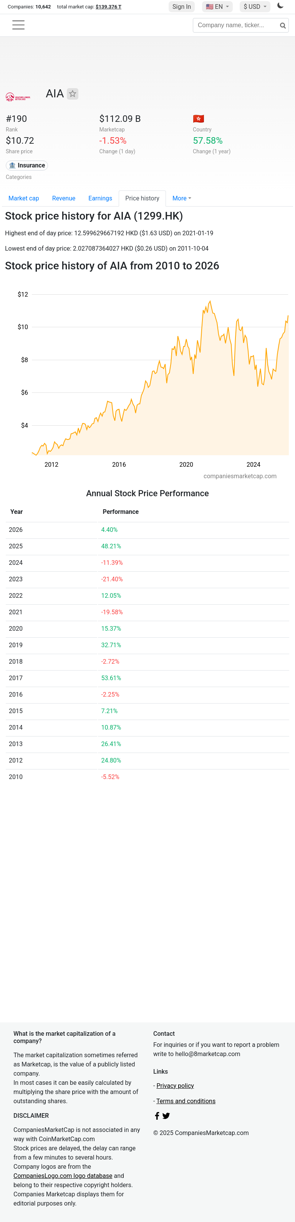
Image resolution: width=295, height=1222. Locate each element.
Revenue (64, 198)
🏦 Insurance (26, 165)
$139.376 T (108, 7)
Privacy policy (175, 1085)
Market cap (23, 198)
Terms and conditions (185, 1101)
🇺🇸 (215, 6)
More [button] (179, 198)
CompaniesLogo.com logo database (62, 1175)
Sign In (181, 6)
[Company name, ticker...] (241, 25)
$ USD (253, 6)
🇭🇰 (198, 118)
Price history (142, 198)
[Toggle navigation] (18, 25)
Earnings (100, 198)
